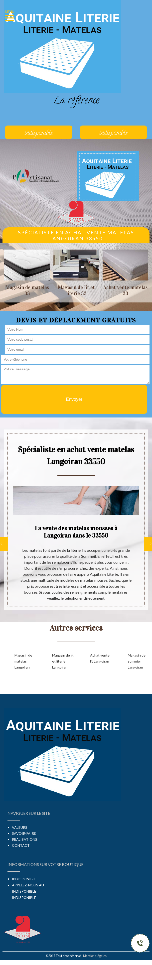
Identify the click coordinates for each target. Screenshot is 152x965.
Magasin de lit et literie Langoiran (63, 661)
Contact (21, 845)
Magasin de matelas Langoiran (23, 661)
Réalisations (24, 839)
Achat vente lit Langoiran (100, 658)
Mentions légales (95, 956)
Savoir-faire (24, 833)
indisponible (24, 891)
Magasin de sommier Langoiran (137, 661)
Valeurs (19, 827)
